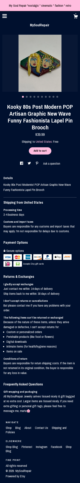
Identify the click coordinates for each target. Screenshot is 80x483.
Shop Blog (12, 447)
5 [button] (38, 97)
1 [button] (23, 97)
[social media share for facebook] (22, 163)
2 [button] (27, 97)
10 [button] (57, 97)
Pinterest (27, 447)
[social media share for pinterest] (37, 163)
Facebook (57, 447)
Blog (18, 428)
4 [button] (34, 97)
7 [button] (46, 97)
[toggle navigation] (4, 16)
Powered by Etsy (15, 476)
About (28, 428)
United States (44, 141)
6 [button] (42, 97)
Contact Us (42, 428)
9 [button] (53, 97)
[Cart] (76, 17)
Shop (9, 428)
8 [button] (50, 97)
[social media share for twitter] (30, 163)
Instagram (42, 447)
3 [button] (31, 97)
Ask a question (51, 163)
